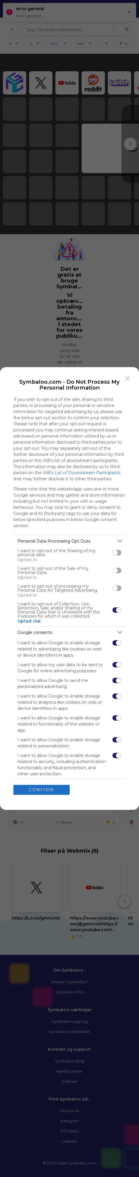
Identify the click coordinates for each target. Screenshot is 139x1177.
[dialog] (69, 588)
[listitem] (69, 541)
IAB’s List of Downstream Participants (81, 472)
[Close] (127, 378)
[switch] (117, 553)
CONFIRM (41, 789)
